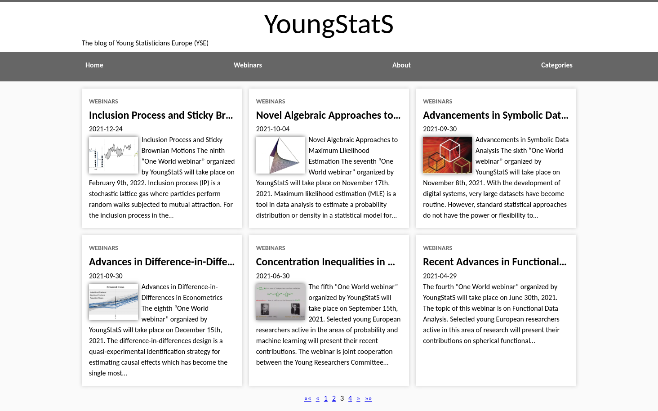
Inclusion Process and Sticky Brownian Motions (194, 114)
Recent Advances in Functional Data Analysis (522, 261)
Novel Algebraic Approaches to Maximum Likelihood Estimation (398, 114)
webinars (103, 101)
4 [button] (350, 398)
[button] (307, 398)
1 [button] (326, 398)
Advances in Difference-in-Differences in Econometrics (209, 261)
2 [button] (334, 398)
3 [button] (342, 398)
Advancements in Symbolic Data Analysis (514, 114)
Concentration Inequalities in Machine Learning (361, 261)
